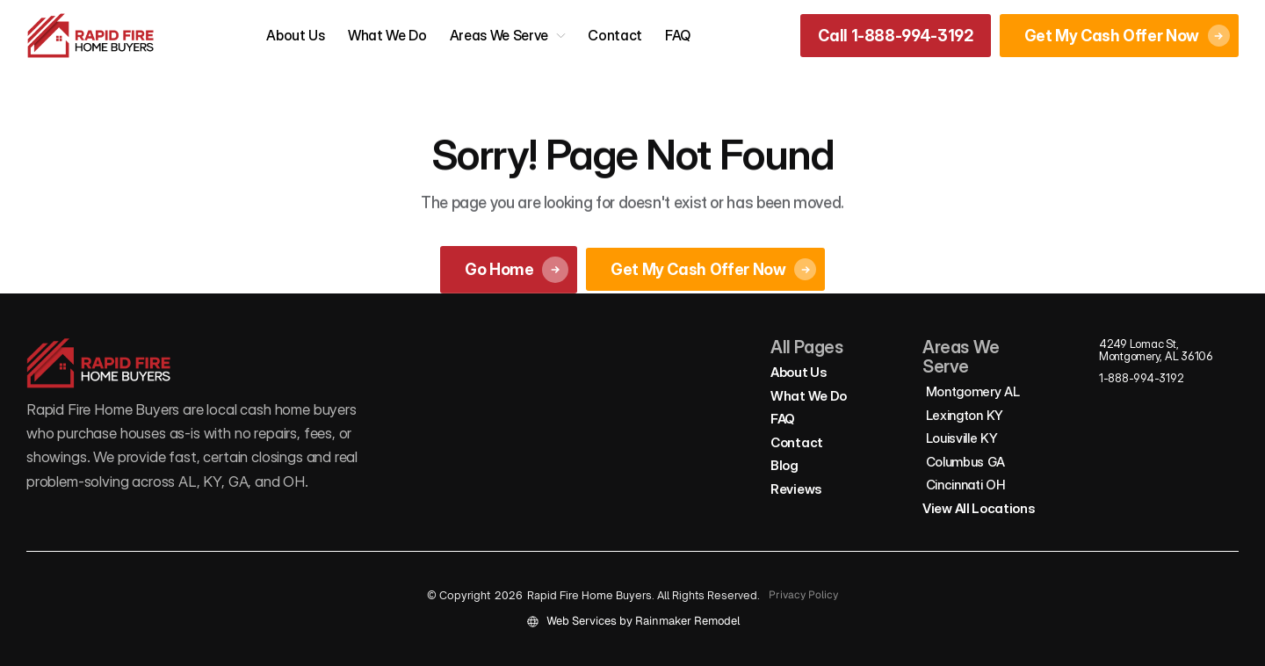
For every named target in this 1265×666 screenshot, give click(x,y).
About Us (295, 35)
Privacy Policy (803, 595)
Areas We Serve (499, 35)
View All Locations (979, 508)
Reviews (796, 489)
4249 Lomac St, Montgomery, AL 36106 (1156, 350)
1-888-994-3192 (1141, 378)
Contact (615, 35)
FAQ (677, 35)
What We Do (387, 35)
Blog (784, 465)
